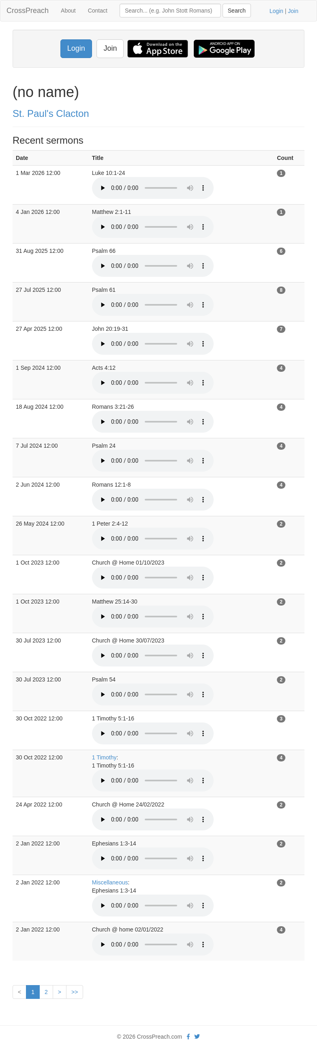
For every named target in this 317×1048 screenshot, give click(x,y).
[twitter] (197, 1036)
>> (74, 992)
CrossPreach (27, 10)
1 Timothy (104, 757)
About (68, 10)
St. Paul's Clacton (51, 113)
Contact (97, 10)
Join (293, 11)
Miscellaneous (110, 882)
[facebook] (188, 1036)
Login (276, 11)
